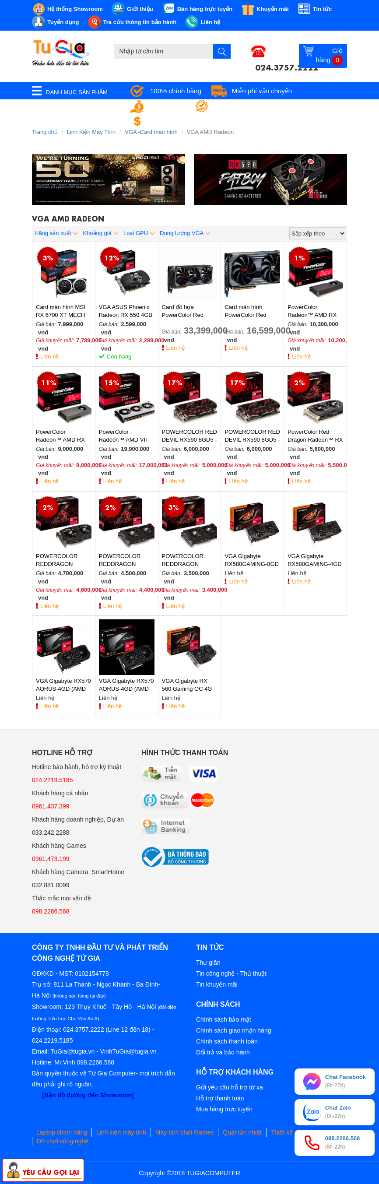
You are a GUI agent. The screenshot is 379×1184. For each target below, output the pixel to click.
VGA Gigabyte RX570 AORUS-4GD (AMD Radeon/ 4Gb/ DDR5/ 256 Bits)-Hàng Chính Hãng (63, 685)
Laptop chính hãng (61, 1132)
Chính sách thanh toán (227, 1041)
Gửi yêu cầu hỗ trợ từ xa (229, 1087)
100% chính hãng (175, 91)
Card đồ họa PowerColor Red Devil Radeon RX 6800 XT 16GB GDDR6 (184, 311)
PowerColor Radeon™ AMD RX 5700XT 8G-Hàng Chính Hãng (312, 311)
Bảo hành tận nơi (239, 106)
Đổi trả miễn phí (173, 121)
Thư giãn (208, 962)
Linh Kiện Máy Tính (91, 132)
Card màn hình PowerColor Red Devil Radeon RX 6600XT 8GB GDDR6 (252, 311)
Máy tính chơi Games (184, 1132)
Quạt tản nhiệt (242, 1132)
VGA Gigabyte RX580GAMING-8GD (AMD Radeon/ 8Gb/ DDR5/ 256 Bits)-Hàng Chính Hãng (252, 560)
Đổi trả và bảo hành (223, 1052)
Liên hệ (49, 356)
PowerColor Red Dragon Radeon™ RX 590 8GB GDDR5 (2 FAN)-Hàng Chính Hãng (315, 436)
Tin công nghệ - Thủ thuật (231, 973)
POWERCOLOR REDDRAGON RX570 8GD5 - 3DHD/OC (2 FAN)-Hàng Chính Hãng (123, 560)
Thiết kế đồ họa (292, 1132)
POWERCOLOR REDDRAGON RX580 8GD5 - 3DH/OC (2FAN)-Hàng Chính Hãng (58, 560)
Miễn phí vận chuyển (262, 91)
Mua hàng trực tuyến (224, 1109)
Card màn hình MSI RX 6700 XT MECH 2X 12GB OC (60, 311)
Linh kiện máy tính (121, 1132)
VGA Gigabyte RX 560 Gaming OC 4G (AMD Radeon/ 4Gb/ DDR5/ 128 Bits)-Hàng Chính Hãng (188, 685)
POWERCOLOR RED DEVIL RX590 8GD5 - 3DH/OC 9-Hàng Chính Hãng (189, 436)
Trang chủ (45, 132)
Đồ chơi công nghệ (62, 1141)
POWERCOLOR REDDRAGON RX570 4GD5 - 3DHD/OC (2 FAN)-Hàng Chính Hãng (186, 560)
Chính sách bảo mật (223, 1019)
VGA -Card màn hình (151, 132)
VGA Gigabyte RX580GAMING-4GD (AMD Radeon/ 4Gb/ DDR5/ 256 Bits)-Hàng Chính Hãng (315, 560)
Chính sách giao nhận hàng (233, 1030)
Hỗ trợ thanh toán (220, 1098)
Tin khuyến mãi (217, 984)
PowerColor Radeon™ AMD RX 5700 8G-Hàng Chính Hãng (63, 436)
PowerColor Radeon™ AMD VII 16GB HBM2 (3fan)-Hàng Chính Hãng (124, 436)
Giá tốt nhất (167, 106)
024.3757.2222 (286, 66)
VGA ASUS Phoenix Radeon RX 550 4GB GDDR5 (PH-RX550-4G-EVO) (125, 311)
